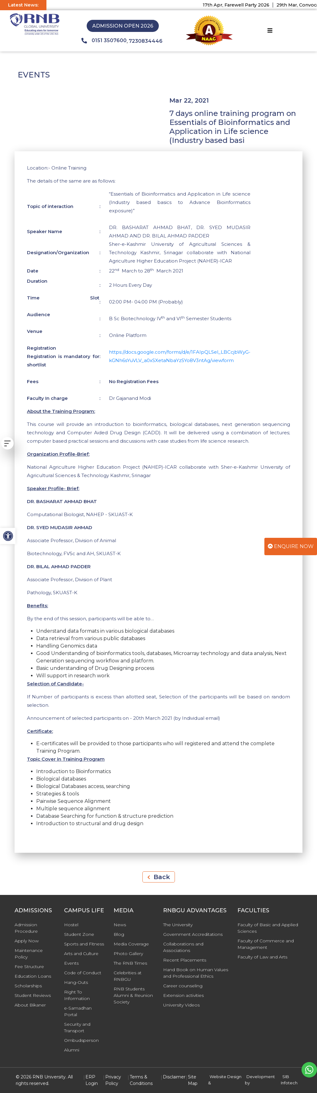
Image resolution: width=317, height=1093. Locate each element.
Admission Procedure (26, 928)
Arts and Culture (81, 953)
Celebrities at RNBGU (127, 976)
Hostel (71, 924)
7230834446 (146, 41)
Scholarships (28, 986)
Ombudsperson (81, 1040)
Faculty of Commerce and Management (265, 944)
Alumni (71, 1050)
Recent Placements (184, 960)
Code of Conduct (82, 973)
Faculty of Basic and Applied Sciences (267, 928)
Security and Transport (77, 1027)
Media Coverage (131, 944)
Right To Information (77, 995)
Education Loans (33, 976)
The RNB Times (130, 963)
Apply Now (27, 941)
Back (158, 877)
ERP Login (91, 1080)
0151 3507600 (104, 40)
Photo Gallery (128, 953)
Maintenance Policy (29, 954)
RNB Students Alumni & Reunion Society (133, 995)
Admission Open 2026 (122, 26)
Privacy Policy (113, 1080)
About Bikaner (30, 1005)
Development (260, 1076)
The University (178, 924)
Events (71, 963)
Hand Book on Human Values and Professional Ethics (195, 973)
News (120, 924)
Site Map (193, 1080)
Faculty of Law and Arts (262, 957)
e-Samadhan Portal (78, 1011)
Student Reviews (33, 995)
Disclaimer (174, 1077)
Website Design (225, 1076)
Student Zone (79, 934)
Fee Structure (29, 966)
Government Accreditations (193, 934)
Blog (119, 934)
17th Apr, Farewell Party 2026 (241, 5)
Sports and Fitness (84, 944)
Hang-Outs (76, 982)
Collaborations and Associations (183, 947)
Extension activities (183, 995)
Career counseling (182, 986)
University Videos (181, 1005)
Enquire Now (291, 546)
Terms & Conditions (141, 1080)
